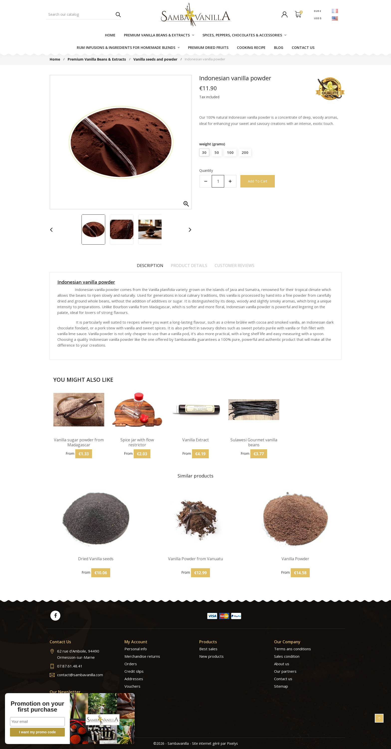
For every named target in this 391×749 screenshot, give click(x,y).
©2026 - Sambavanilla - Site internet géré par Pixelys (195, 743)
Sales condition (286, 656)
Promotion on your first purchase (37, 707)
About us (281, 663)
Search (118, 14)
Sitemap (281, 686)
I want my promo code (37, 732)
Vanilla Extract (195, 440)
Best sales (208, 648)
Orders (130, 663)
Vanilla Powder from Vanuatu (195, 559)
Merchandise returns (142, 656)
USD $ (317, 18)
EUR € (317, 10)
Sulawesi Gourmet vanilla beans (253, 442)
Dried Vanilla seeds (95, 559)
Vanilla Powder (295, 559)
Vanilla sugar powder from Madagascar (79, 442)
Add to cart (257, 181)
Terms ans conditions (292, 648)
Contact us (283, 678)
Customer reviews (234, 265)
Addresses (133, 678)
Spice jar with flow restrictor (137, 442)
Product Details (189, 265)
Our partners (285, 671)
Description (150, 265)
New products (211, 656)
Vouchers (132, 686)
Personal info (135, 648)
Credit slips (134, 671)
